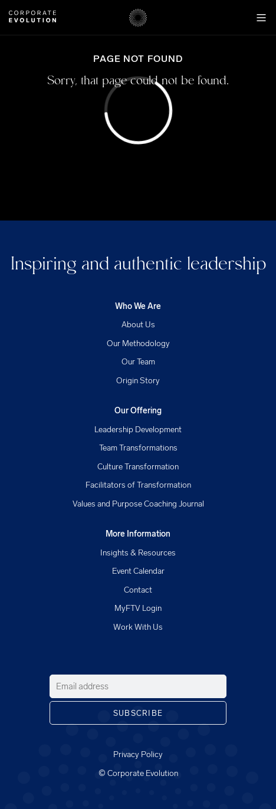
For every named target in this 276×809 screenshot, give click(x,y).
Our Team (138, 362)
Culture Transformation (138, 467)
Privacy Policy (138, 754)
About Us (138, 325)
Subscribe (138, 713)
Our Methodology (138, 343)
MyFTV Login (138, 608)
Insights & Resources (138, 553)
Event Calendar (138, 571)
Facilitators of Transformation (138, 485)
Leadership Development (138, 430)
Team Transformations (138, 448)
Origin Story (138, 381)
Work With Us (138, 627)
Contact (138, 590)
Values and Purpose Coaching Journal (138, 504)
